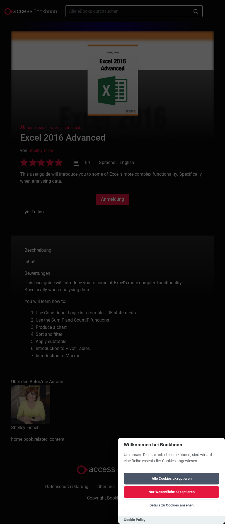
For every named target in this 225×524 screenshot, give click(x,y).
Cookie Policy (135, 520)
